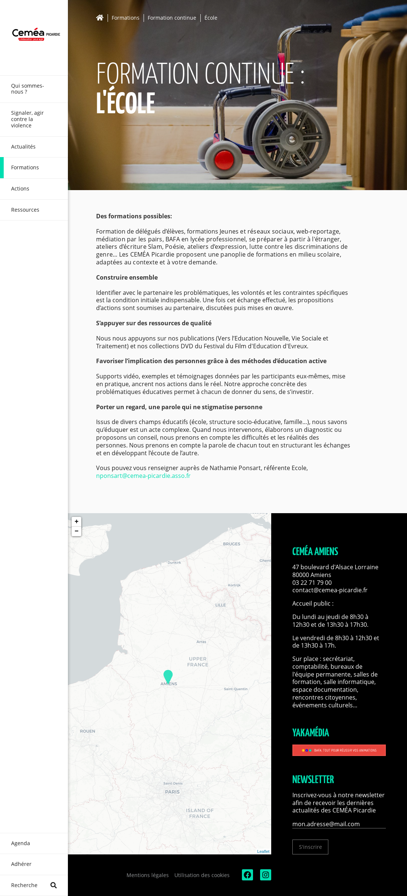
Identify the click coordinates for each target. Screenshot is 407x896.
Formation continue (172, 18)
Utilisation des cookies (202, 875)
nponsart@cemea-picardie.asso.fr (143, 476)
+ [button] (77, 521)
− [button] (77, 531)
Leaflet (263, 851)
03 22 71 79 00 (312, 583)
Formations (126, 18)
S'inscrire (310, 846)
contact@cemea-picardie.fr (330, 590)
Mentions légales (148, 875)
